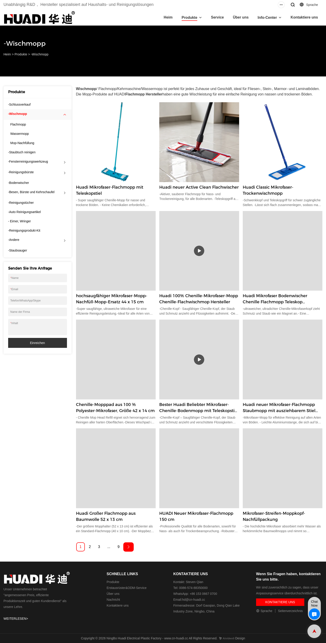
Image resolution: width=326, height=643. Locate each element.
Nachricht (113, 599)
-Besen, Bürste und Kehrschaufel (31, 192)
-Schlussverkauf (19, 104)
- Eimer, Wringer (19, 221)
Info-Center (267, 17)
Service (217, 17)
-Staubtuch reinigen (22, 152)
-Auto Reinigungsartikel (24, 212)
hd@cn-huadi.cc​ (193, 599)
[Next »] (128, 547)
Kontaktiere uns (304, 17)
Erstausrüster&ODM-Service (127, 588)
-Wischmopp (39, 54)
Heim (168, 17)
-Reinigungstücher (21, 202)
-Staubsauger (17, 250)
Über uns (240, 17)
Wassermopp (19, 133)
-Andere (13, 240)
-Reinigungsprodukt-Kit (24, 230)
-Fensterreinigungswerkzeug (28, 161)
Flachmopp (18, 124)
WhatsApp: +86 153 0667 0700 (195, 594)
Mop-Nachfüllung (22, 143)
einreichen (37, 343)
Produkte (189, 17)
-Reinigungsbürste (21, 172)
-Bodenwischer (18, 183)
